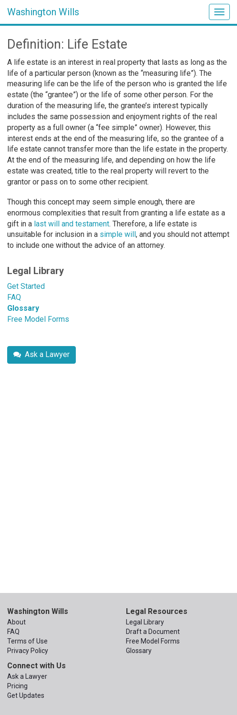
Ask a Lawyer (41, 354)
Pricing (17, 686)
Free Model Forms (38, 319)
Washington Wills (43, 12)
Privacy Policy (27, 650)
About (16, 622)
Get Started (26, 286)
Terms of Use (27, 641)
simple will (118, 234)
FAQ (14, 297)
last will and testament (71, 223)
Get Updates (25, 695)
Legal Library (35, 270)
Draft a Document (153, 631)
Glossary (23, 308)
